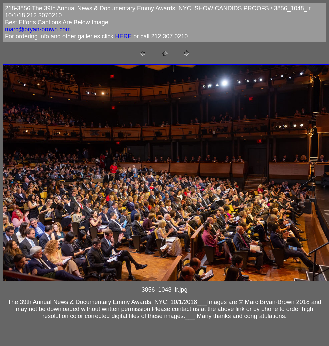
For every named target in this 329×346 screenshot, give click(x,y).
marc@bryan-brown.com (38, 29)
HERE (123, 36)
